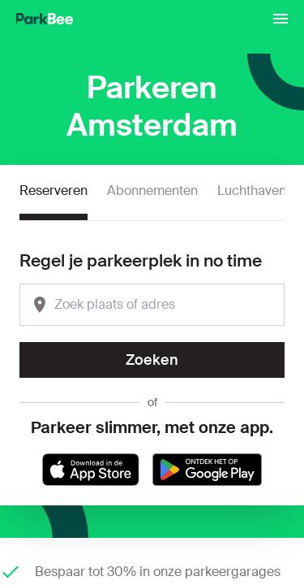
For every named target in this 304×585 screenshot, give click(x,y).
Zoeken (152, 360)
